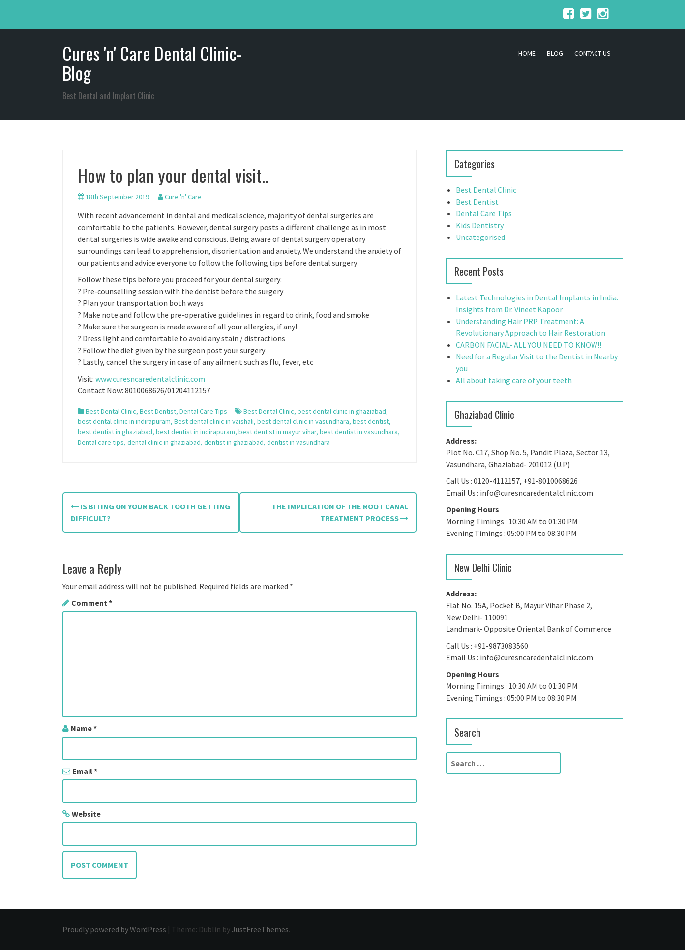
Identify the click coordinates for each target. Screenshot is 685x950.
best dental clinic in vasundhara (303, 421)
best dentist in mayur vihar (277, 431)
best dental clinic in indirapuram (124, 421)
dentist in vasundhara (298, 442)
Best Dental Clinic (111, 411)
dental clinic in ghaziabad (164, 442)
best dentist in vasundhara (359, 431)
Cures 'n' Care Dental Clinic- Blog (151, 63)
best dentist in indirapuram (195, 431)
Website (86, 814)
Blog (555, 53)
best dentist (371, 421)
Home (527, 53)
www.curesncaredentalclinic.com (150, 379)
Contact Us (592, 53)
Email (84, 771)
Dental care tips (101, 442)
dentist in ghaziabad (234, 442)
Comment (91, 603)
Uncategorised (480, 237)
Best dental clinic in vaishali (214, 421)
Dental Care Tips (203, 411)
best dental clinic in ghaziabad (342, 411)
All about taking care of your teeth (514, 380)
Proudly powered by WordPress (114, 929)
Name (84, 728)
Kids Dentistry (480, 225)
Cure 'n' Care (183, 196)
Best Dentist (158, 411)
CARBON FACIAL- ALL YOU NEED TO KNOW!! (528, 345)
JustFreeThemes (260, 929)
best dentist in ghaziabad (115, 431)
